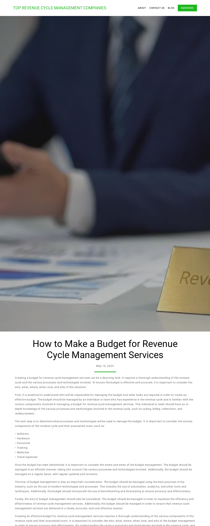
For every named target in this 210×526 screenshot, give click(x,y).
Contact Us (157, 8)
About (142, 8)
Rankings (187, 8)
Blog (171, 8)
